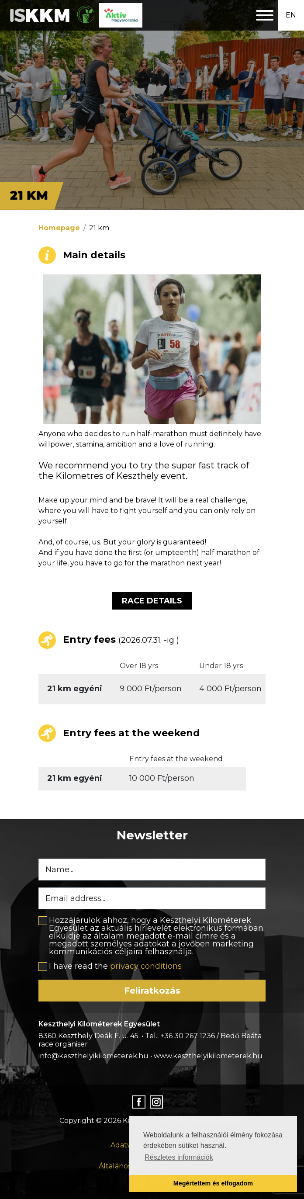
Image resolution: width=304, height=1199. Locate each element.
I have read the (115, 966)
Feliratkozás (152, 990)
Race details (152, 601)
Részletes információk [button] (179, 1157)
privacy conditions (146, 966)
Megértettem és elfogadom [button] (213, 1183)
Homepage (59, 228)
